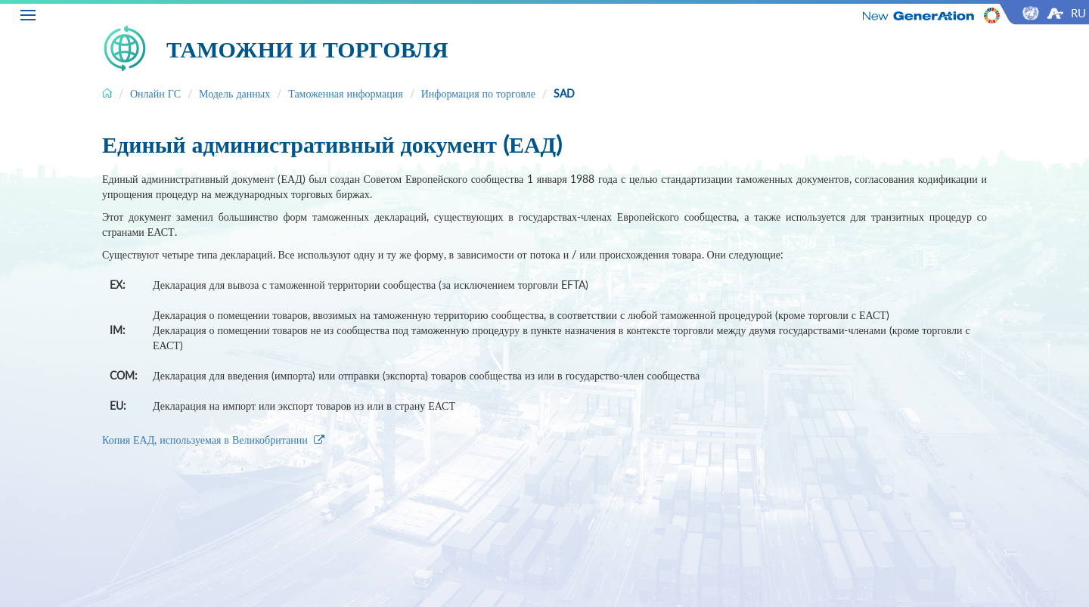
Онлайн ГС (155, 93)
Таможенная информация (345, 93)
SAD (564, 93)
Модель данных (234, 93)
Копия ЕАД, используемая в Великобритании (213, 439)
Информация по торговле (478, 93)
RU (1078, 13)
